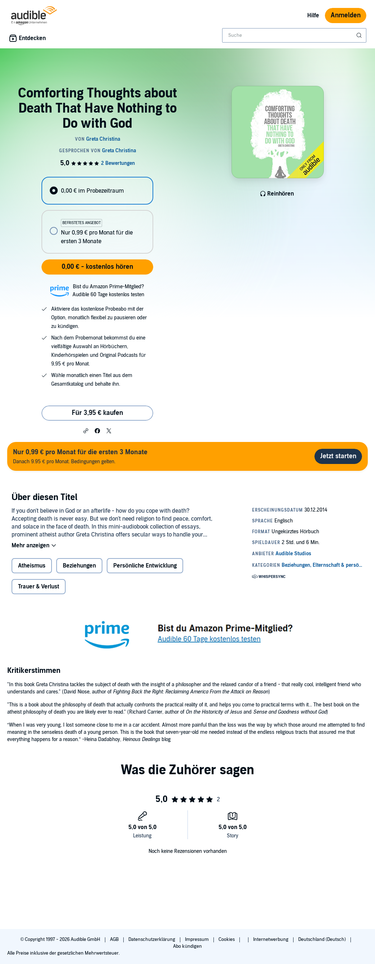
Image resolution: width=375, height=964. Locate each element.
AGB (115, 939)
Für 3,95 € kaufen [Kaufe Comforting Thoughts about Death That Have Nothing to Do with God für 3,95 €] (97, 413)
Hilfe (313, 15)
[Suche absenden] (359, 35)
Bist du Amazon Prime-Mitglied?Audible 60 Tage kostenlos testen (108, 291)
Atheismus (31, 565)
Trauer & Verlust (38, 586)
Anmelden (346, 15)
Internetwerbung (271, 939)
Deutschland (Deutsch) (322, 939)
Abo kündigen (187, 946)
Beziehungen (79, 565)
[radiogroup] (97, 215)
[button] (86, 430)
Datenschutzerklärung (152, 939)
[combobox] (294, 35)
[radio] (97, 191)
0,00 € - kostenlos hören (97, 267)
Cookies (227, 939)
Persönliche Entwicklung (145, 565)
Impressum (197, 939)
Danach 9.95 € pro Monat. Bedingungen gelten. (80, 456)
